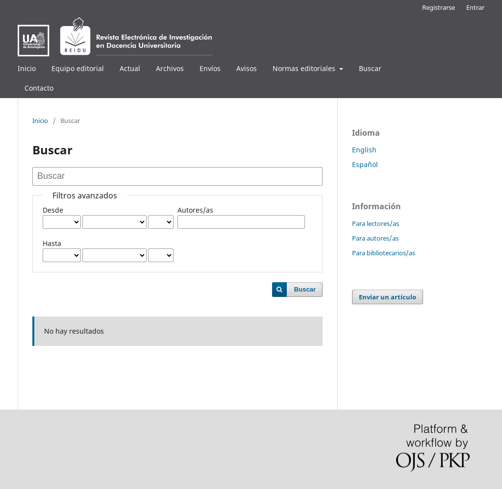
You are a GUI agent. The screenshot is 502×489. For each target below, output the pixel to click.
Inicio (27, 68)
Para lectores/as (375, 223)
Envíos (210, 68)
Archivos (170, 68)
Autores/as (195, 210)
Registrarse (438, 7)
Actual (130, 68)
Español (365, 164)
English (364, 149)
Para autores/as (375, 238)
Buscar (370, 68)
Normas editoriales (305, 68)
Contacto (39, 88)
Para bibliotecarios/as (383, 252)
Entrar (475, 7)
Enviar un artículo (387, 297)
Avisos (246, 68)
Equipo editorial (77, 68)
